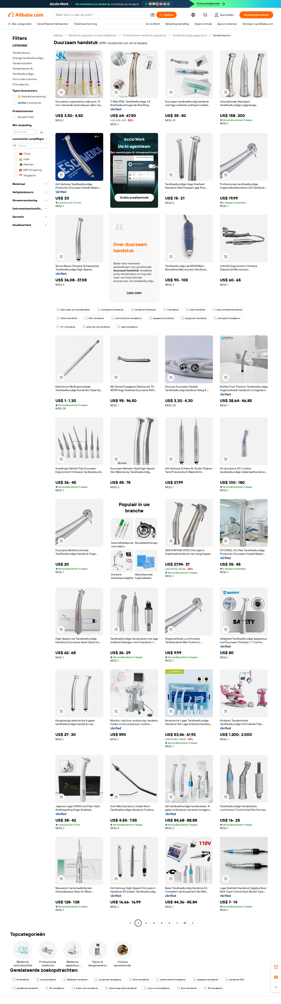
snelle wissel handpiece (171, 979)
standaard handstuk (110, 309)
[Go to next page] (192, 922)
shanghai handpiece (227, 318)
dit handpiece (54, 988)
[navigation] (29, 479)
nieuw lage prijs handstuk (121, 988)
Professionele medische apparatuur (144, 35)
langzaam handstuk (193, 318)
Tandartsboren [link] (222, 35)
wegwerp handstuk (161, 318)
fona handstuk (187, 988)
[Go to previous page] (130, 922)
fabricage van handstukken (73, 309)
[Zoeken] (166, 15)
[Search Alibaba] (101, 15)
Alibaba (58, 35)
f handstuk (171, 309)
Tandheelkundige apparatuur (189, 35)
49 (185, 923)
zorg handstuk (46, 979)
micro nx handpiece (157, 988)
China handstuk (66, 318)
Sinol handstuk (139, 979)
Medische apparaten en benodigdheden (92, 35)
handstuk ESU (234, 979)
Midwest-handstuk (75, 979)
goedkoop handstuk (25, 988)
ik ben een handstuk (85, 988)
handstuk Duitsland (143, 309)
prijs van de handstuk (96, 326)
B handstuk (21, 979)
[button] (152, 14)
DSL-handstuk (94, 318)
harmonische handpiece (126, 318)
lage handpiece (127, 326)
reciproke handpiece (108, 979)
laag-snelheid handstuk (227, 309)
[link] (276, 967)
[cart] (206, 15)
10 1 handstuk (65, 326)
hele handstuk (195, 309)
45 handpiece (213, 988)
